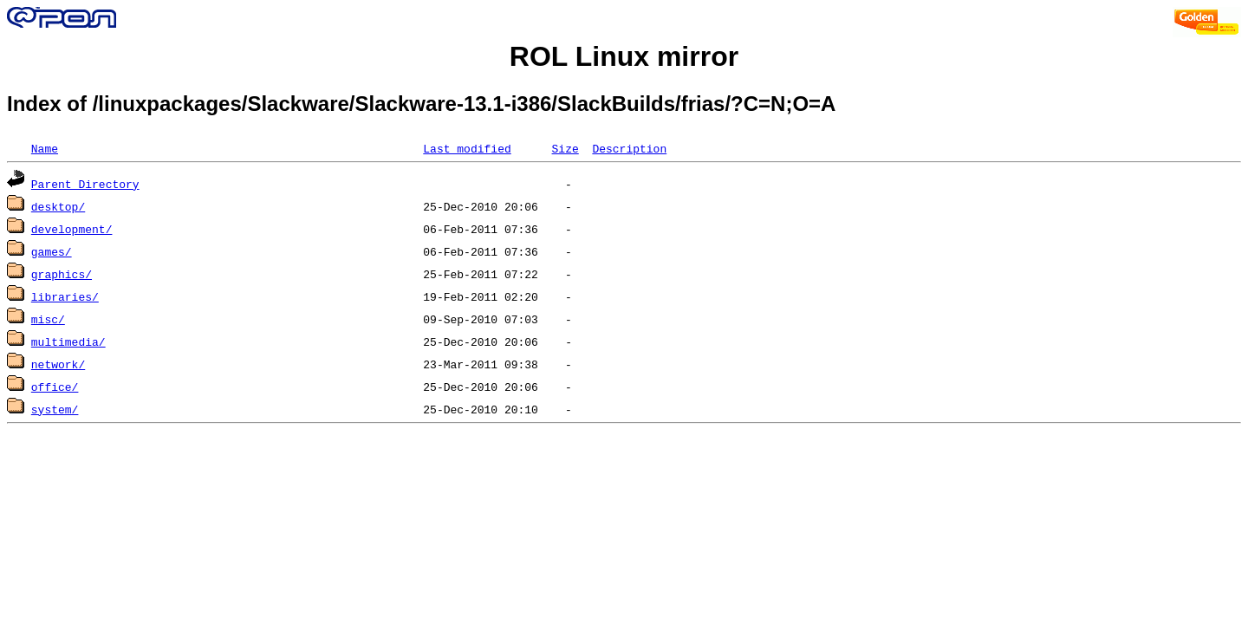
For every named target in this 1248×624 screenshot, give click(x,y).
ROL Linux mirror (624, 56)
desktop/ (58, 206)
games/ (51, 251)
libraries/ (65, 296)
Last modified (466, 148)
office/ (55, 386)
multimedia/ (68, 341)
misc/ (48, 319)
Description (629, 148)
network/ (58, 364)
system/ (55, 409)
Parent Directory (85, 184)
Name (44, 148)
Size (564, 148)
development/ (72, 229)
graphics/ (61, 274)
